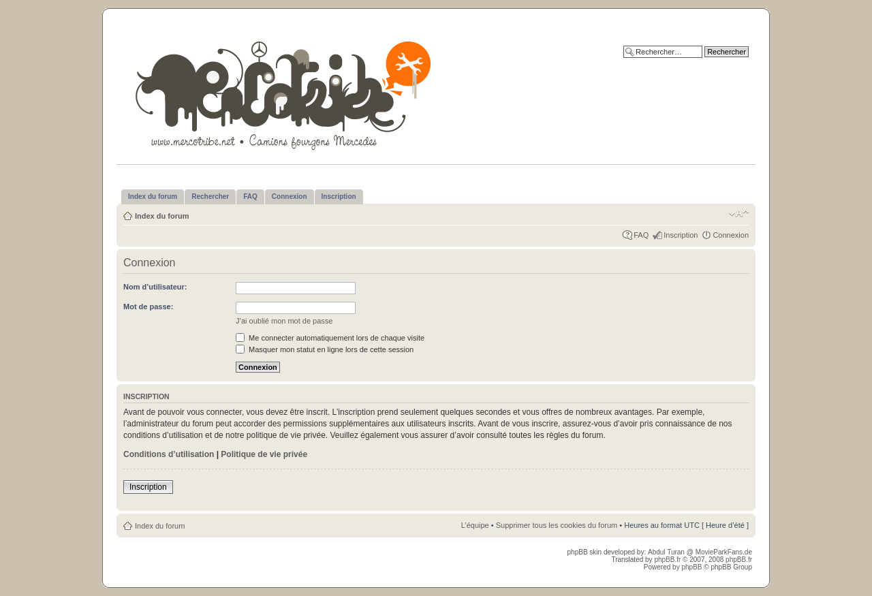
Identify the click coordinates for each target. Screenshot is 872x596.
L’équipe (475, 525)
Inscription (681, 235)
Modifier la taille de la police (739, 213)
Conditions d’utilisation (168, 454)
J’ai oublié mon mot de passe (284, 321)
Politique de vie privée (264, 454)
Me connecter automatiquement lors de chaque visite (330, 338)
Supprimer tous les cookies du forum (557, 525)
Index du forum (162, 216)
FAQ (641, 235)
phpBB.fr (667, 559)
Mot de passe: (148, 306)
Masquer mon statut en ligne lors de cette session (325, 349)
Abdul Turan (667, 552)
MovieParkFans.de (724, 552)
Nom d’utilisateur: (155, 287)
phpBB (691, 567)
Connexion (731, 235)
